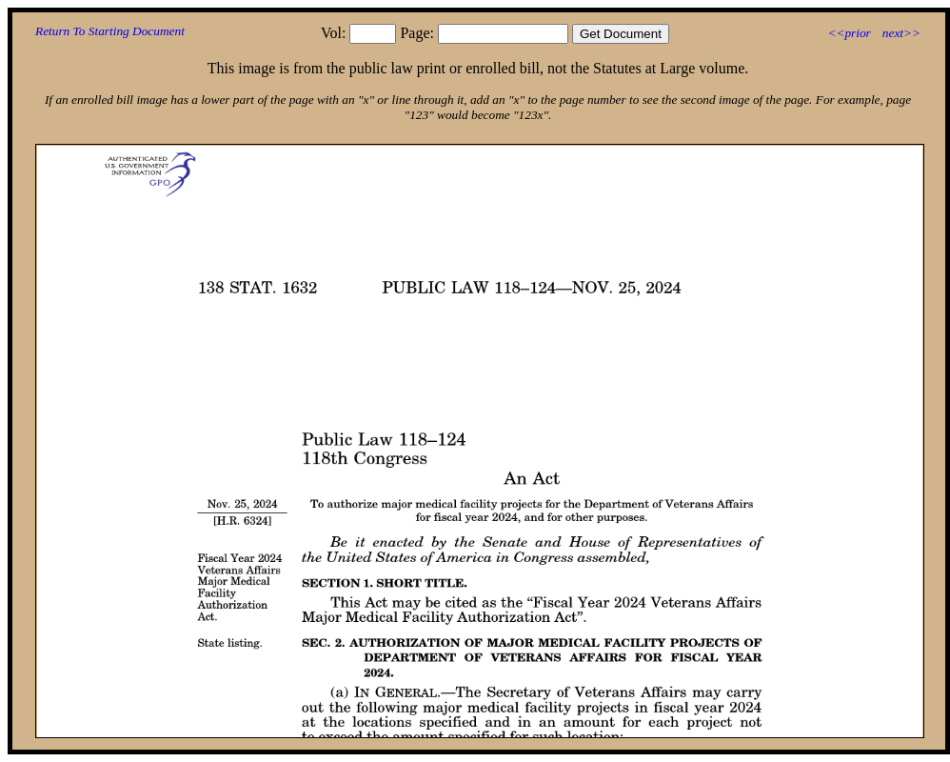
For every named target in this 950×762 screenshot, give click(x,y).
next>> (901, 33)
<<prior (848, 33)
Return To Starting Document (110, 31)
